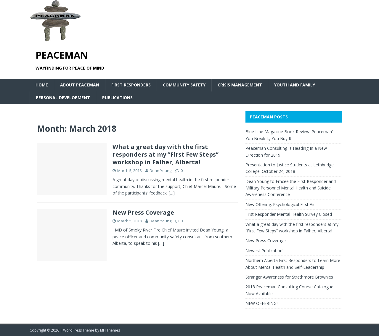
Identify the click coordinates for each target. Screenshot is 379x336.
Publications (117, 97)
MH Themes (110, 330)
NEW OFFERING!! (261, 303)
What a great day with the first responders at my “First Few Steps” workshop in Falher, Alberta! (166, 154)
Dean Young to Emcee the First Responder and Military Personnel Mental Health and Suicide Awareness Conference (290, 188)
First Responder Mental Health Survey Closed (288, 214)
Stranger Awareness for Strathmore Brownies (289, 277)
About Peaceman (79, 85)
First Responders (131, 85)
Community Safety (184, 85)
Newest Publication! (264, 250)
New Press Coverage (143, 212)
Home (42, 85)
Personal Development (63, 97)
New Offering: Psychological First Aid (280, 204)
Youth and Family (294, 85)
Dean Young (160, 170)
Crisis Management (240, 85)
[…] (172, 193)
